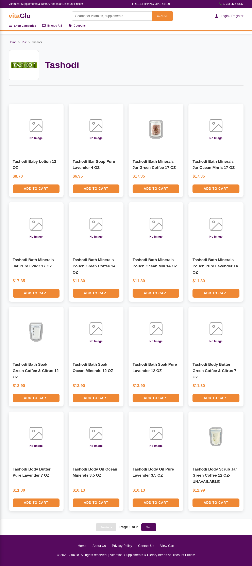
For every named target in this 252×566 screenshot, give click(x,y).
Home (12, 42)
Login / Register (228, 16)
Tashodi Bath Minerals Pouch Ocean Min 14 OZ (155, 263)
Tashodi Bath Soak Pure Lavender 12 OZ (155, 368)
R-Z (24, 42)
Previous (106, 527)
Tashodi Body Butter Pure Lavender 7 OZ (32, 472)
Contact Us (146, 546)
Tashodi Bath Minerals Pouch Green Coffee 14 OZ (94, 266)
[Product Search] (112, 16)
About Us (99, 546)
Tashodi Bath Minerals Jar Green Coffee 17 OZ (154, 165)
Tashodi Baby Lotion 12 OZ (34, 165)
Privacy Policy (122, 546)
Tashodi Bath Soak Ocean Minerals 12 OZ (93, 368)
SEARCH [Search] (162, 15)
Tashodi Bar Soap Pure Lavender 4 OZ (94, 165)
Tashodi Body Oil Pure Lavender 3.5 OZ (153, 472)
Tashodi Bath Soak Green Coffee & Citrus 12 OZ (36, 371)
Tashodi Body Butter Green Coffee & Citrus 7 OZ (214, 371)
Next (149, 527)
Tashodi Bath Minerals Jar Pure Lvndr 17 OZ (33, 263)
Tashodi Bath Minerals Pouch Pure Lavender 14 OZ (215, 266)
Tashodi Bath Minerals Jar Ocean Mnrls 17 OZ (213, 165)
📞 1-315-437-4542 (231, 3)
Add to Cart (36, 189)
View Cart (167, 546)
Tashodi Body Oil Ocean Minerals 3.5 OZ (95, 472)
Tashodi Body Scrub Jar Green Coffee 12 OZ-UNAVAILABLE (214, 475)
